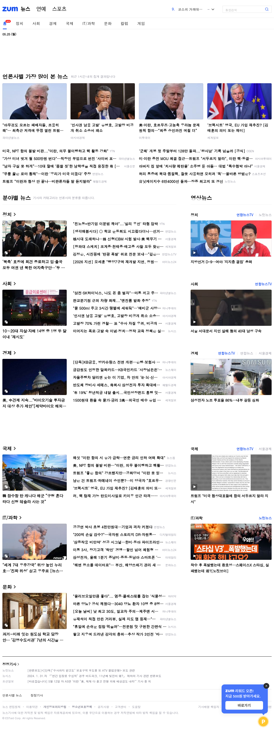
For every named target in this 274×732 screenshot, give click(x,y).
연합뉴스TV (244, 214)
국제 (69, 23)
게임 (141, 23)
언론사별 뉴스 (12, 695)
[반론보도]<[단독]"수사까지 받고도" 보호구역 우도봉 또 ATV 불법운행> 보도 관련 (81, 670)
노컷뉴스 (265, 214)
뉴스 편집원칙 (11, 707)
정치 (19, 23)
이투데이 (144, 138)
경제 (53, 23)
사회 (36, 23)
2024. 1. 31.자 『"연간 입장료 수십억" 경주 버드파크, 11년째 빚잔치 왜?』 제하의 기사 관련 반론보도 (94, 676)
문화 (108, 23)
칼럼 (124, 23)
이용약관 (32, 707)
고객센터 (120, 707)
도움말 (136, 707)
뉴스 (25, 9)
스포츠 (59, 9)
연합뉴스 (246, 353)
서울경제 (265, 353)
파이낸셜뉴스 (11, 138)
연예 (41, 9)
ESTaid (9, 718)
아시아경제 (78, 138)
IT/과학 (88, 23)
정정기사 (9, 664)
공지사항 (103, 707)
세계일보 (213, 138)
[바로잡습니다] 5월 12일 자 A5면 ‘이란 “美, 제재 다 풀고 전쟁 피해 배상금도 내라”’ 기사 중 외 (89, 681)
